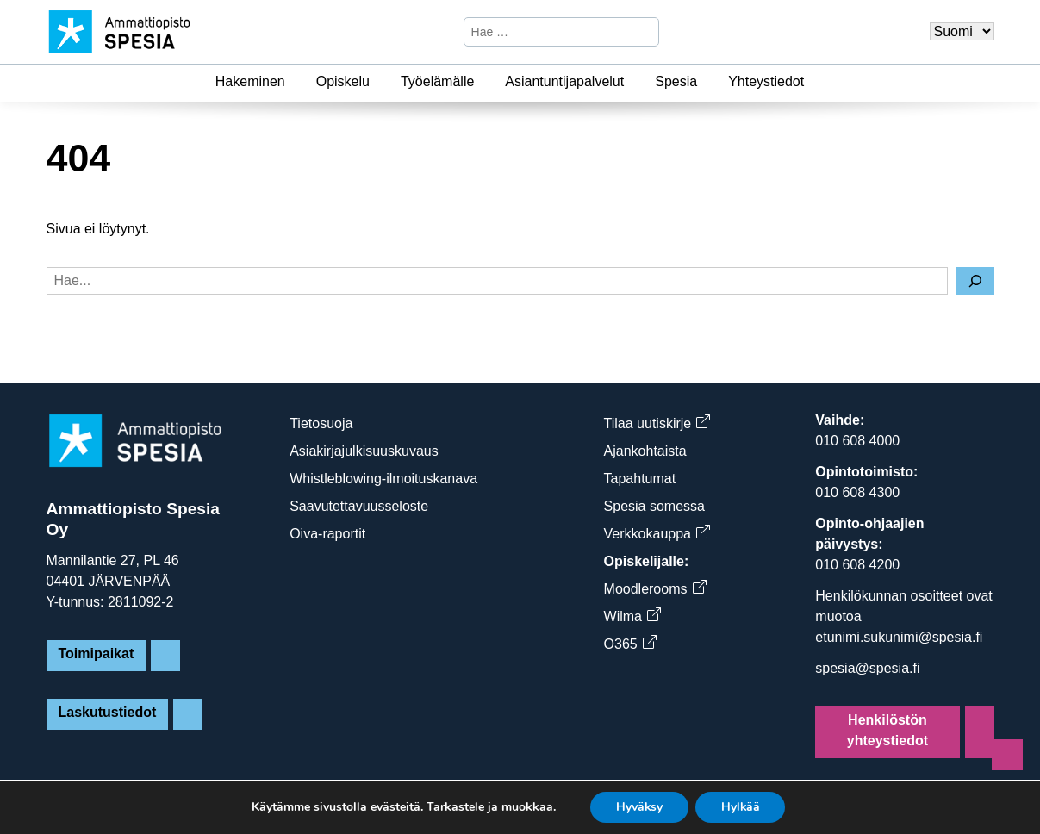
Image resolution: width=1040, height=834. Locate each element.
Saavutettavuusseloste (359, 506)
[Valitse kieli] (962, 31)
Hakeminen (250, 81)
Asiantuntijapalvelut (564, 81)
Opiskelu (343, 81)
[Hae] (643, 32)
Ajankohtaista (645, 451)
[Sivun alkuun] (1007, 754)
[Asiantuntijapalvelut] (634, 82)
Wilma (632, 616)
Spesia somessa (654, 506)
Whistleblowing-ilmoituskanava (383, 478)
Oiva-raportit (327, 533)
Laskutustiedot (108, 712)
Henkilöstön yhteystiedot (887, 730)
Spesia (676, 81)
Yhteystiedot (766, 81)
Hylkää (741, 807)
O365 (630, 644)
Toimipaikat (96, 653)
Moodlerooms (655, 589)
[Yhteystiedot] (814, 82)
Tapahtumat (640, 478)
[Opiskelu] (380, 82)
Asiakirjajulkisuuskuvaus (364, 451)
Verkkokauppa (656, 533)
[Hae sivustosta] (546, 32)
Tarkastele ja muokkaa (488, 807)
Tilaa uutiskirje (657, 423)
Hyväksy (639, 807)
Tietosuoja (321, 423)
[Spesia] (707, 82)
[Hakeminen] (295, 82)
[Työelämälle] (484, 82)
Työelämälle (437, 81)
